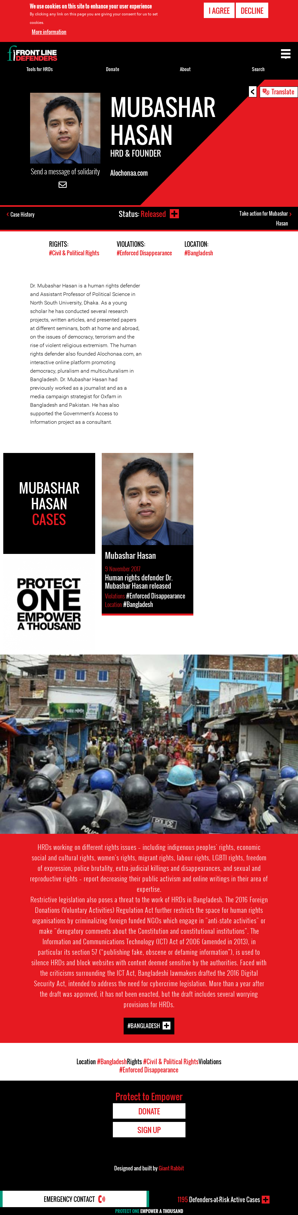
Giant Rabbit (171, 1168)
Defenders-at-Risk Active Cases (219, 1199)
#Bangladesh (198, 253)
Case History (22, 214)
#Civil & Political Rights (74, 253)
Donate (112, 69)
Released (153, 213)
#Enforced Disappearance (144, 253)
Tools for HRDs (39, 69)
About (185, 69)
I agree (219, 10)
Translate (283, 91)
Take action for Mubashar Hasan (263, 218)
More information (49, 32)
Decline (252, 10)
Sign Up (149, 1130)
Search (258, 69)
